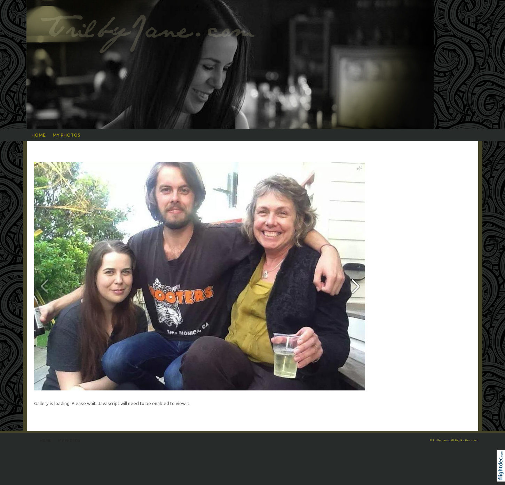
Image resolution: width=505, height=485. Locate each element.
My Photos (66, 135)
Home (38, 135)
